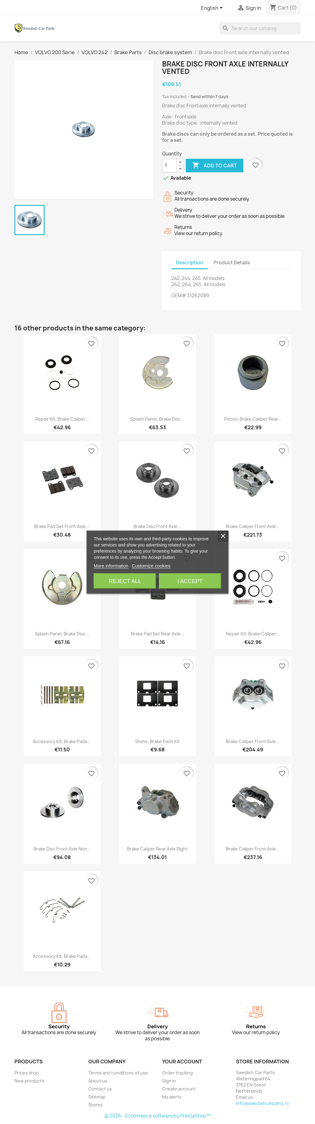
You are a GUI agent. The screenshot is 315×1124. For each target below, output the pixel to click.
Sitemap (97, 1097)
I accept (190, 581)
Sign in (169, 1081)
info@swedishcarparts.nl (262, 1103)
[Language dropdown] (213, 8)
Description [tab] (189, 262)
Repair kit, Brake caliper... (62, 419)
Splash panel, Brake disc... (157, 419)
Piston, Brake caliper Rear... (253, 419)
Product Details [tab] (231, 262)
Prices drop (26, 1073)
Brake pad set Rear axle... (157, 634)
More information (111, 565)
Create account (179, 1089)
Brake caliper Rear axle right (157, 849)
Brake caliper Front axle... (253, 526)
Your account (182, 1061)
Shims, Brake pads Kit (157, 741)
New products (29, 1081)
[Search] (260, 28)
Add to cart (214, 166)
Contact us (100, 1089)
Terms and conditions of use (118, 1073)
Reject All (125, 581)
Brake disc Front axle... (157, 526)
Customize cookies (151, 565)
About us (97, 1081)
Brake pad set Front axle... (62, 526)
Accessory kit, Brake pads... (62, 741)
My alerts (171, 1097)
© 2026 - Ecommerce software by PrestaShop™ (158, 1116)
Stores (95, 1105)
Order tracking (177, 1073)
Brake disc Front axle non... (62, 849)
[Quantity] (169, 165)
